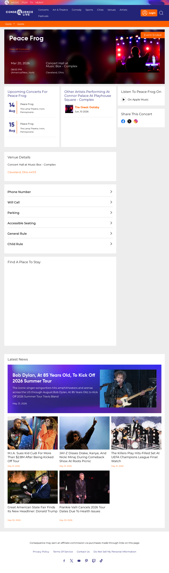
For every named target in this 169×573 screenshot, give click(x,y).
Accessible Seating (22, 223)
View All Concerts (19, 49)
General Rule (17, 234)
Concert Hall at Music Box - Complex (61, 65)
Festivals (43, 16)
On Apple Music (138, 99)
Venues (111, 9)
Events (20, 24)
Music (15, 2)
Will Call (14, 202)
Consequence (6, 2)
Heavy (39, 2)
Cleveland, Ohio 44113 (22, 172)
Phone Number (19, 192)
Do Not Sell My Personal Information (115, 551)
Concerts (43, 9)
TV (31, 2)
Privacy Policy (41, 551)
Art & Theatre (60, 9)
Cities (100, 9)
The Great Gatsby (87, 107)
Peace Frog (27, 104)
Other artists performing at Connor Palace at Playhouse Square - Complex (87, 96)
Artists (123, 9)
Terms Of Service (63, 551)
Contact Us (83, 551)
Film (24, 2)
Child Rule (15, 244)
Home (8, 24)
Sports (89, 9)
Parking (13, 213)
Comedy (77, 9)
